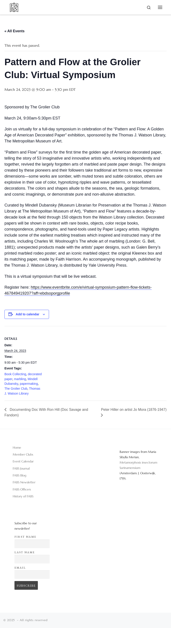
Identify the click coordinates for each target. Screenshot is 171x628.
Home (17, 448)
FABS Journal (21, 468)
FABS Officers (22, 489)
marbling (20, 379)
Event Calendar (23, 461)
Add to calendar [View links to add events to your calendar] (27, 314)
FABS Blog (19, 475)
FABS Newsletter (24, 482)
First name (25, 537)
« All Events (14, 31)
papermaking (29, 383)
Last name (24, 552)
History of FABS (23, 496)
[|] (14, 6)
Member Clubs (23, 454)
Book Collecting (15, 374)
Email (20, 567)
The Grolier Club (15, 388)
